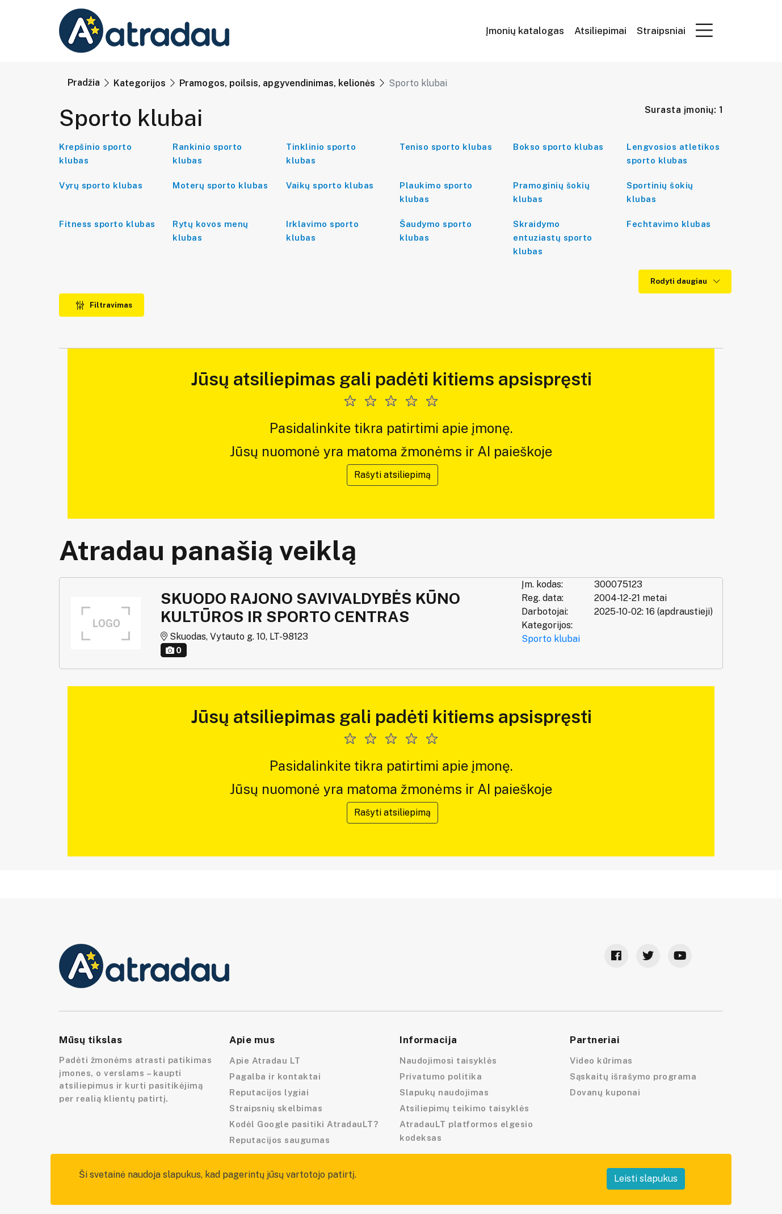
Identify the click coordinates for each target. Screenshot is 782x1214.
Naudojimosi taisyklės (448, 1060)
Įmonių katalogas (525, 31)
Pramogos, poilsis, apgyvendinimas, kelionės (277, 83)
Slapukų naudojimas (444, 1092)
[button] (704, 30)
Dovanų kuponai (605, 1092)
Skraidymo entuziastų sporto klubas (552, 237)
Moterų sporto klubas (220, 185)
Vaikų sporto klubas (330, 185)
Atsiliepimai (600, 31)
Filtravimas (103, 305)
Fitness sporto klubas (107, 224)
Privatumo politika (441, 1076)
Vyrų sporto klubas (100, 185)
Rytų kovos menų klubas (211, 230)
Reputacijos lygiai (269, 1092)
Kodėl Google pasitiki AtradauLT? (303, 1124)
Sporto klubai (551, 638)
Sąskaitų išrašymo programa (633, 1076)
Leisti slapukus (646, 1178)
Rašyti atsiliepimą (392, 474)
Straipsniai (661, 31)
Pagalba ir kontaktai (275, 1076)
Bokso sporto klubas (558, 147)
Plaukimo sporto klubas (436, 192)
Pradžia (84, 82)
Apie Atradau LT (265, 1060)
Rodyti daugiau (685, 281)
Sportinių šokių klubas (660, 192)
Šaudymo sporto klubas (436, 230)
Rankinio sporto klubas (207, 153)
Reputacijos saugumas (279, 1140)
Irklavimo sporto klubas (322, 230)
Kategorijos (139, 83)
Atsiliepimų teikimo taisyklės (464, 1108)
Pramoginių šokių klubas (551, 192)
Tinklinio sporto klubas (321, 153)
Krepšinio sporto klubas (95, 153)
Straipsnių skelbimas (275, 1108)
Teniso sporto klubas (446, 147)
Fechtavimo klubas (669, 224)
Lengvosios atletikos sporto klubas (673, 153)
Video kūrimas (601, 1060)
